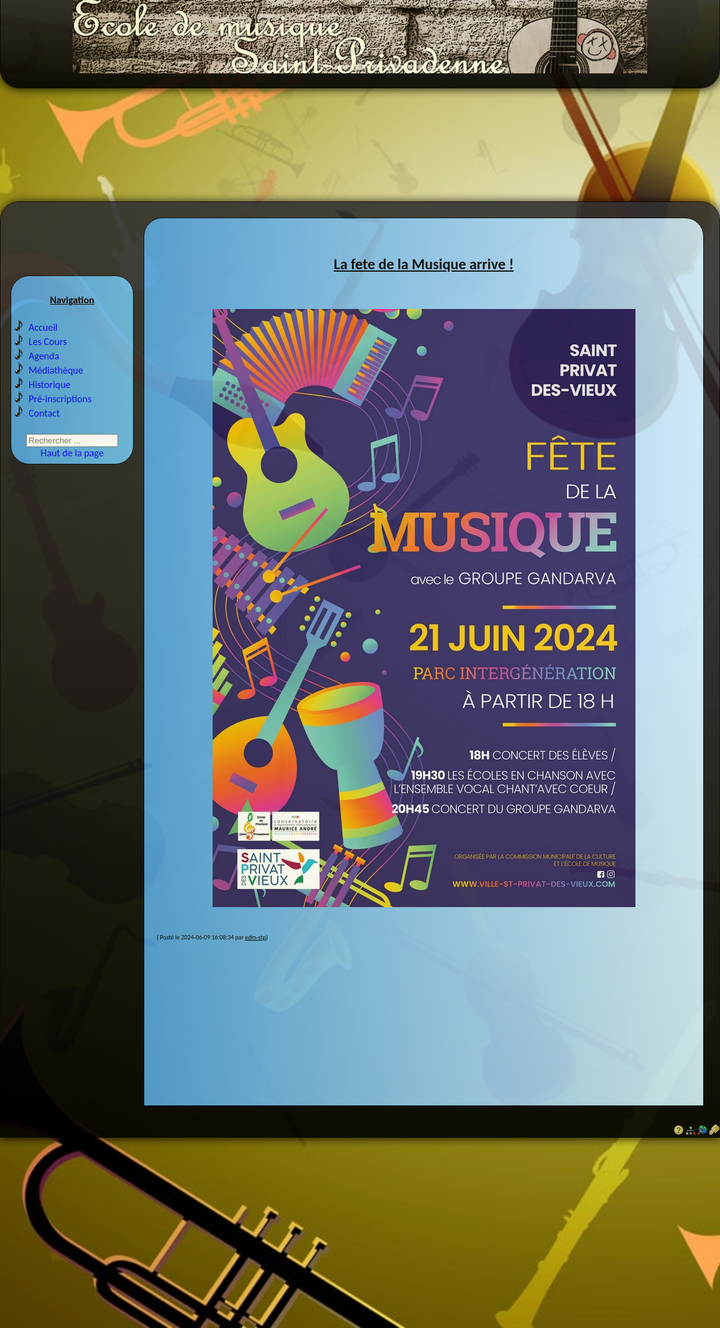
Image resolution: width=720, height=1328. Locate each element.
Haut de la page (71, 462)
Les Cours (48, 351)
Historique (49, 394)
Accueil (43, 337)
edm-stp (255, 945)
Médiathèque (56, 379)
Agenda (44, 365)
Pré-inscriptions (60, 408)
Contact (44, 422)
